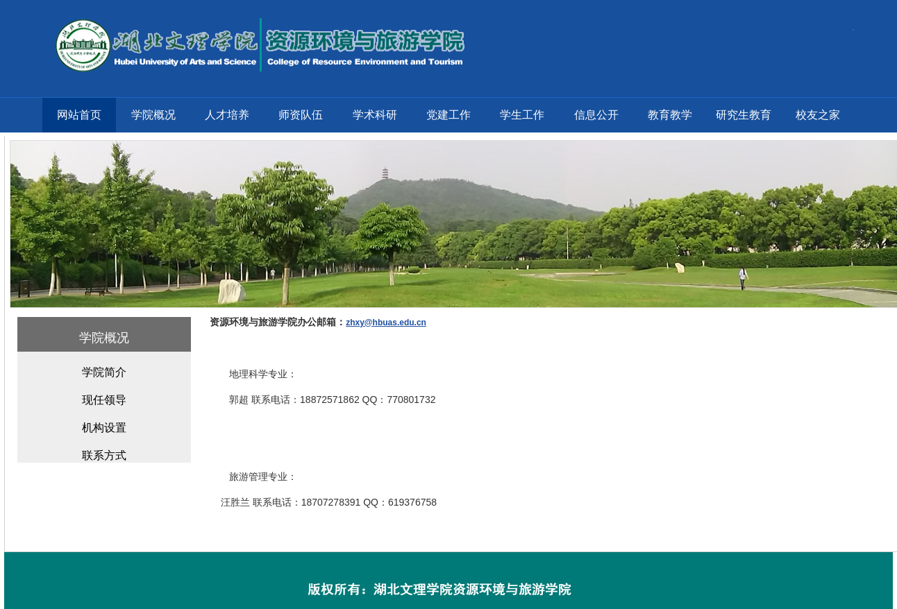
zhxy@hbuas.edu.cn (386, 322)
